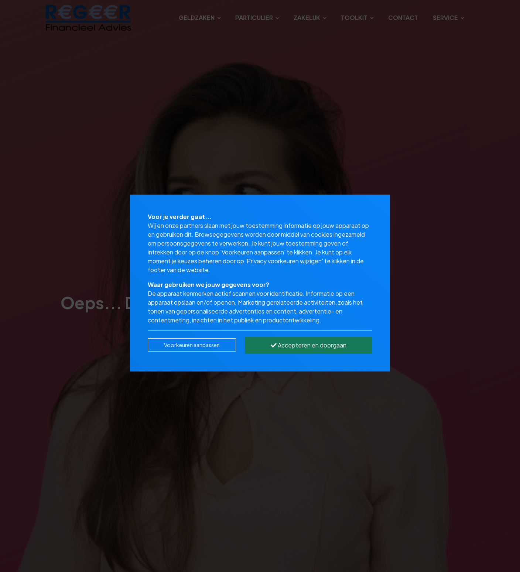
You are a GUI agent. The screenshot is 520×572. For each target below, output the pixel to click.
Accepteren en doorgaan (308, 345)
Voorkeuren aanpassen (192, 345)
